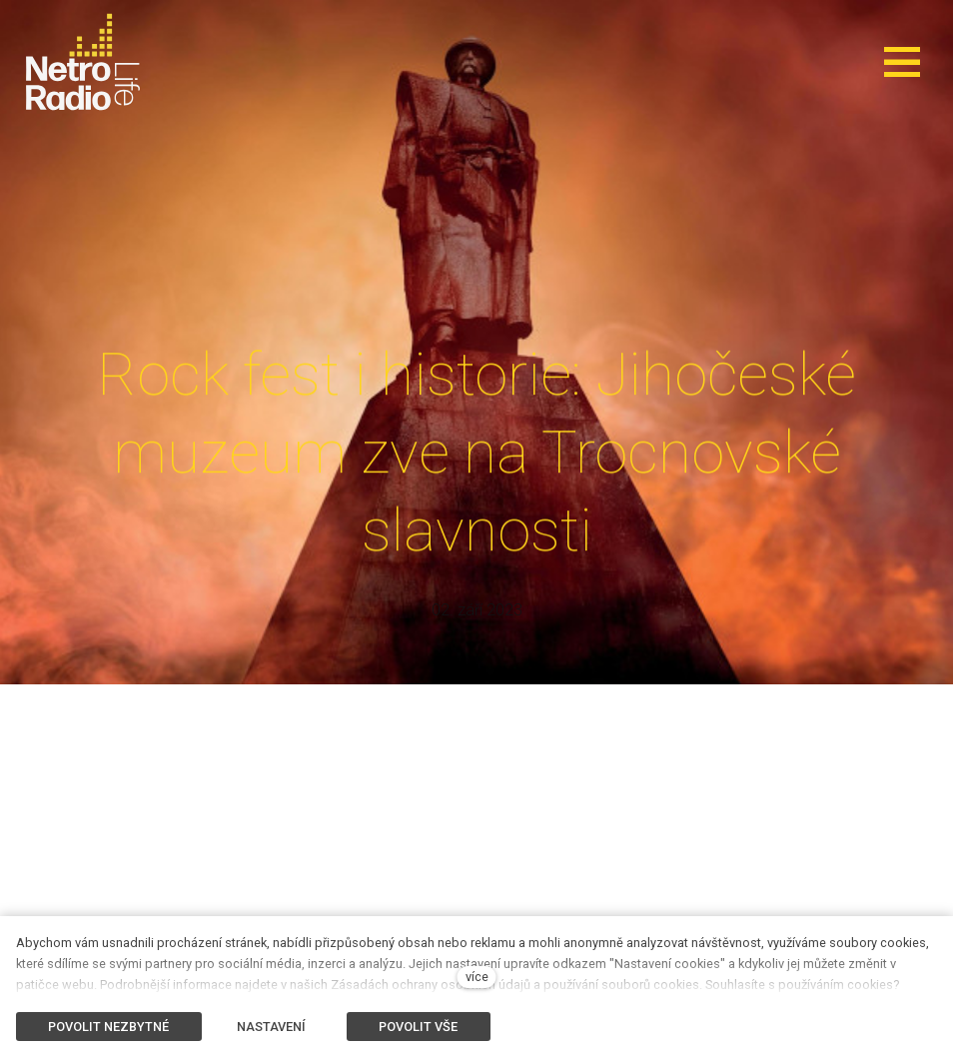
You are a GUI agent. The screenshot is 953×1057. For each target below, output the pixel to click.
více (477, 976)
